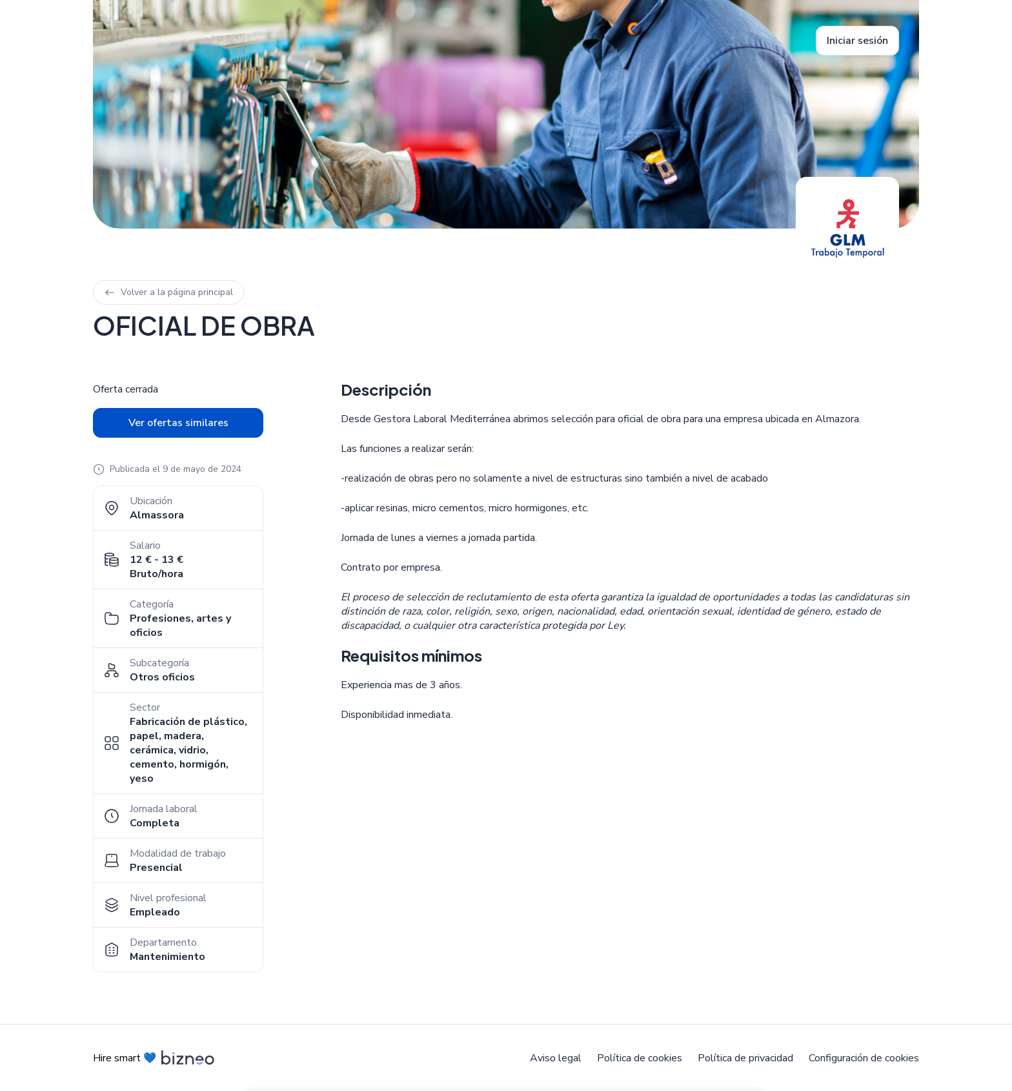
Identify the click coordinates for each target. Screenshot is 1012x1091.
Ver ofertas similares (178, 423)
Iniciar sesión (857, 41)
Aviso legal (556, 1058)
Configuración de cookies (864, 1058)
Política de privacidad (745, 1058)
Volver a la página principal (168, 292)
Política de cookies (639, 1058)
